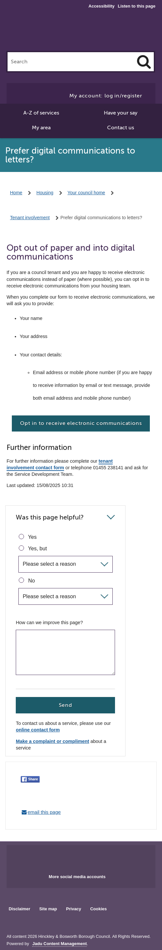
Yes (27, 537)
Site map (48, 908)
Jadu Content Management (59, 943)
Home (16, 192)
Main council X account (88, 857)
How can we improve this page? (49, 622)
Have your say (120, 113)
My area (41, 128)
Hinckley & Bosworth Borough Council (81, 32)
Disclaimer (19, 908)
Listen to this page (136, 6)
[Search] (144, 61)
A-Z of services (41, 113)
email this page (44, 812)
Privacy (73, 908)
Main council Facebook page (67, 857)
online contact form (38, 730)
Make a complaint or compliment (52, 741)
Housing (44, 192)
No (27, 580)
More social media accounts (77, 876)
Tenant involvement (30, 217)
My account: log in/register (105, 96)
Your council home (86, 192)
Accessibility (101, 6)
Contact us (120, 128)
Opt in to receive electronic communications (81, 423)
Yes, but (33, 548)
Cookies (98, 908)
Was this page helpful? (50, 517)
